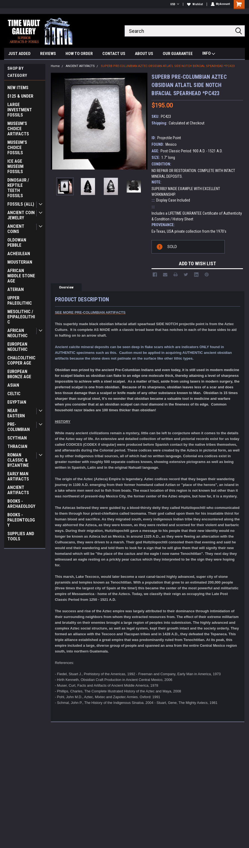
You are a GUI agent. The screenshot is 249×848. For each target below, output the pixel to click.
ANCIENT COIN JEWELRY (21, 215)
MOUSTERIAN (19, 262)
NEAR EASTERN (16, 413)
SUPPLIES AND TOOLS (20, 536)
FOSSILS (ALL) (20, 204)
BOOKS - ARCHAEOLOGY (21, 504)
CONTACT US (113, 53)
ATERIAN (15, 289)
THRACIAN (17, 446)
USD (174, 4)
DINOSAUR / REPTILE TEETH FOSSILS (18, 187)
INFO (208, 54)
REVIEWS (48, 53)
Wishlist (195, 4)
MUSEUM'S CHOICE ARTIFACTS (18, 128)
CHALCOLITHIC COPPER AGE (21, 360)
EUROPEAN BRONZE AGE (19, 374)
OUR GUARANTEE (178, 53)
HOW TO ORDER (79, 53)
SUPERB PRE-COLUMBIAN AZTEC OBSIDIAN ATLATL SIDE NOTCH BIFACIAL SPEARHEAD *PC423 (168, 66)
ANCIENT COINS (15, 229)
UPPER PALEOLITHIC (19, 300)
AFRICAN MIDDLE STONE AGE (21, 276)
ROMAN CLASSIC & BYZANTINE (18, 460)
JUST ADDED (19, 53)
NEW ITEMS (17, 87)
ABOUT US (144, 53)
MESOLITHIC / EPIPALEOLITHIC (21, 317)
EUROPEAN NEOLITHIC (17, 347)
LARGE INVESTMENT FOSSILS (19, 110)
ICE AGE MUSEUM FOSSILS (15, 166)
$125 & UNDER (20, 96)
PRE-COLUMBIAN (18, 427)
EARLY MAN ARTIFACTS (18, 476)
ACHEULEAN (18, 253)
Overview (66, 287)
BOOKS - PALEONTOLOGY (21, 520)
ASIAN (13, 385)
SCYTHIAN (17, 438)
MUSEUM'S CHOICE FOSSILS (17, 147)
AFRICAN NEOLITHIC (17, 333)
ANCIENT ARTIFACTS (18, 490)
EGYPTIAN (16, 402)
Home (55, 66)
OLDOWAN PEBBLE (16, 242)
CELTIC (13, 393)
